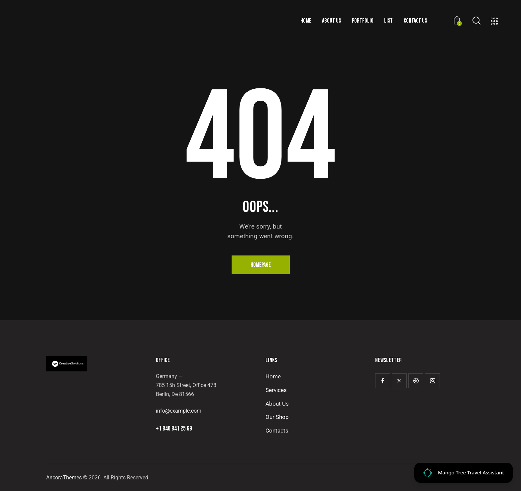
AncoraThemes (64, 477)
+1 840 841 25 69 (174, 429)
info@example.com (178, 411)
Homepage (261, 264)
